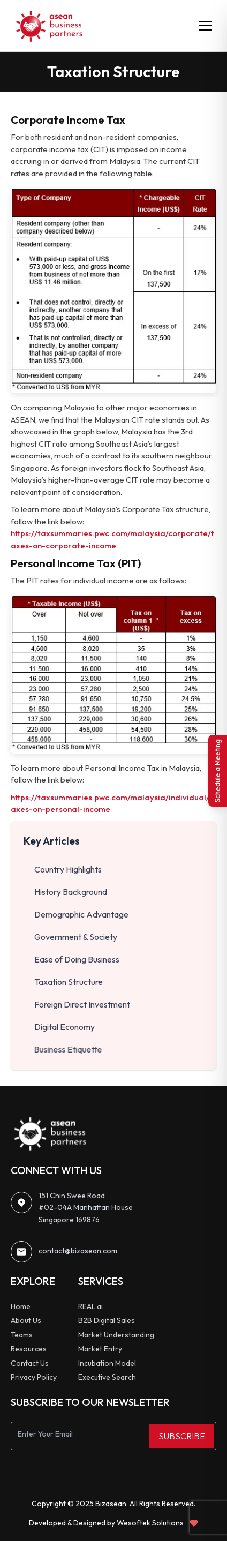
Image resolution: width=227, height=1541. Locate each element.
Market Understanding (116, 1335)
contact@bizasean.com (78, 1251)
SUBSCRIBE (181, 1436)
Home (21, 1306)
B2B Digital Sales (106, 1320)
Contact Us (30, 1363)
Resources (29, 1349)
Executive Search (107, 1377)
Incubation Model (107, 1363)
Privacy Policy (34, 1377)
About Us (26, 1320)
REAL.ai (90, 1306)
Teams (22, 1335)
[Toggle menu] (205, 25)
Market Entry (100, 1349)
